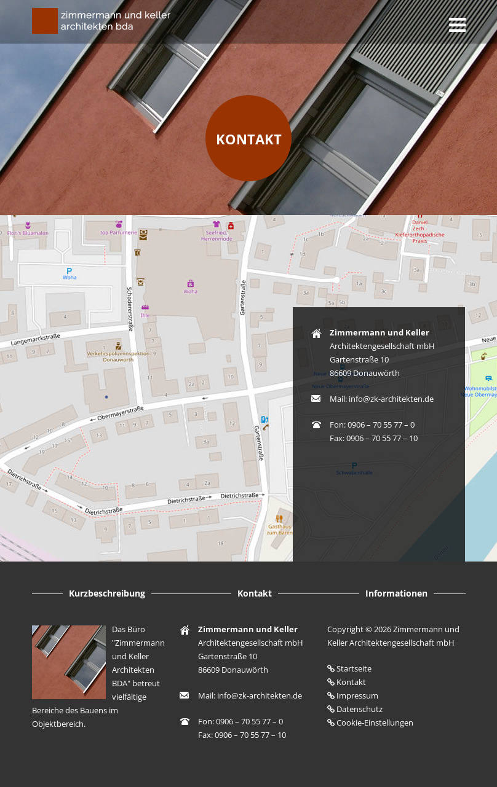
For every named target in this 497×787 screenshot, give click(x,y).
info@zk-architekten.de (391, 398)
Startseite (354, 668)
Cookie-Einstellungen (374, 722)
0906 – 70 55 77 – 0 (381, 424)
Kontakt (249, 139)
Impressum (357, 695)
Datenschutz (359, 709)
